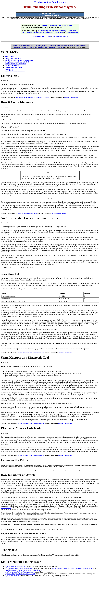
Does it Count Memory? (13, 58)
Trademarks (9, 69)
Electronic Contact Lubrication (15, 64)
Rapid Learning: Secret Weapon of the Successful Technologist (42, 32)
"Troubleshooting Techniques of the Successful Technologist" (32, 97)
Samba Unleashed (72, 32)
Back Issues (48, 36)
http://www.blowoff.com (12, 575)
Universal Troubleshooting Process (27, 213)
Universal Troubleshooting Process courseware (30, 352)
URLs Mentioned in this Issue (15, 71)
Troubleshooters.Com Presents (49, 2)
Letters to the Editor (12, 65)
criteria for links (6, 508)
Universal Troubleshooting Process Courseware (56, 25)
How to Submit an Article (13, 67)
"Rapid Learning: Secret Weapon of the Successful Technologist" (72, 568)
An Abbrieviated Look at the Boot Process (19, 60)
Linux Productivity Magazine (60, 36)
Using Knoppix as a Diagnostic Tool (17, 62)
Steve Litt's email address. (65, 352)
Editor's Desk (9, 56)
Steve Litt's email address (71, 97)
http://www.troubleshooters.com (15, 566)
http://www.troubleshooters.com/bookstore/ (18, 568)
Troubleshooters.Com (38, 36)
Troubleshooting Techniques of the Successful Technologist (56, 31)
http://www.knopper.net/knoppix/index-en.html (20, 574)
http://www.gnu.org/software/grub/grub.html (19, 572)
